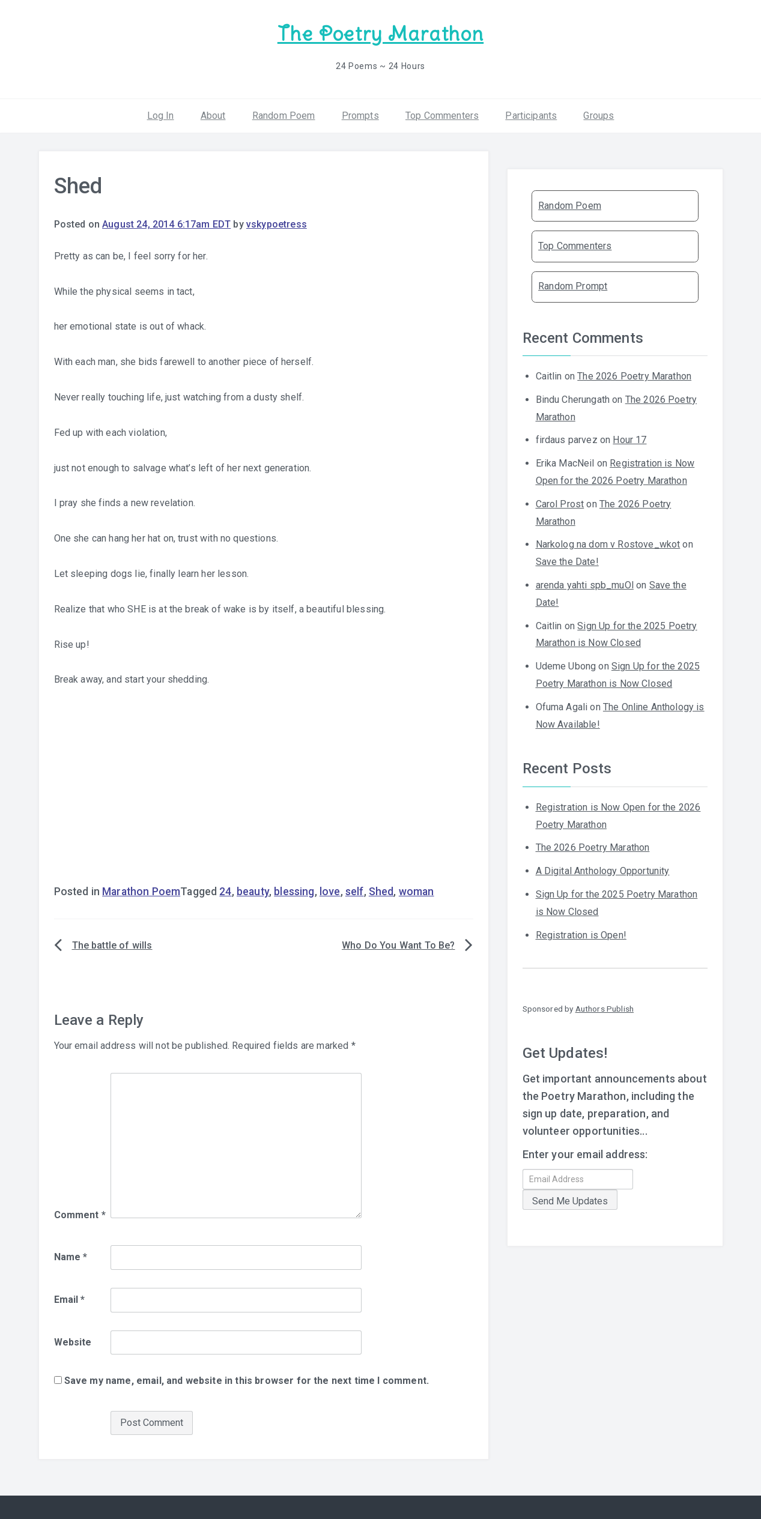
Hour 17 (629, 438)
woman (416, 890)
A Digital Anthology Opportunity (603, 869)
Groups (598, 113)
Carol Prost (560, 503)
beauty (253, 890)
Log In (160, 113)
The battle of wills (112, 944)
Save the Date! (567, 560)
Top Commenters (442, 113)
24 (225, 890)
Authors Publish (604, 1007)
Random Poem (283, 113)
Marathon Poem (141, 890)
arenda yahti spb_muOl (585, 584)
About (213, 113)
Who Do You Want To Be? (398, 944)
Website (73, 1340)
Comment (80, 1213)
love (330, 890)
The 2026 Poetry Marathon (634, 375)
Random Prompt (572, 285)
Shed (381, 890)
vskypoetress (276, 223)
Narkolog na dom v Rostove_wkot (608, 543)
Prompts (360, 113)
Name (71, 1255)
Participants (531, 113)
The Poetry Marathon (380, 33)
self (354, 890)
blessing (294, 890)
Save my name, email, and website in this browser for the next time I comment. (246, 1379)
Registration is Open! (581, 933)
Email (69, 1298)
